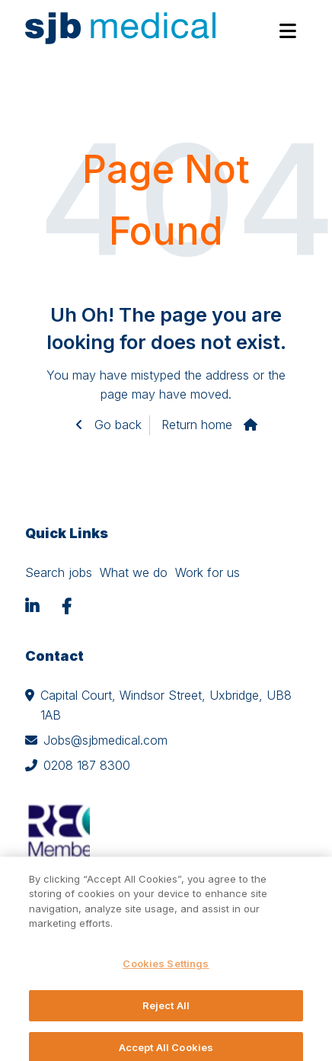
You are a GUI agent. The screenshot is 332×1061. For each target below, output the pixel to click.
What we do (134, 572)
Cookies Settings (166, 973)
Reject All (166, 1015)
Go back (116, 424)
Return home (196, 424)
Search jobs (58, 572)
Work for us (207, 572)
